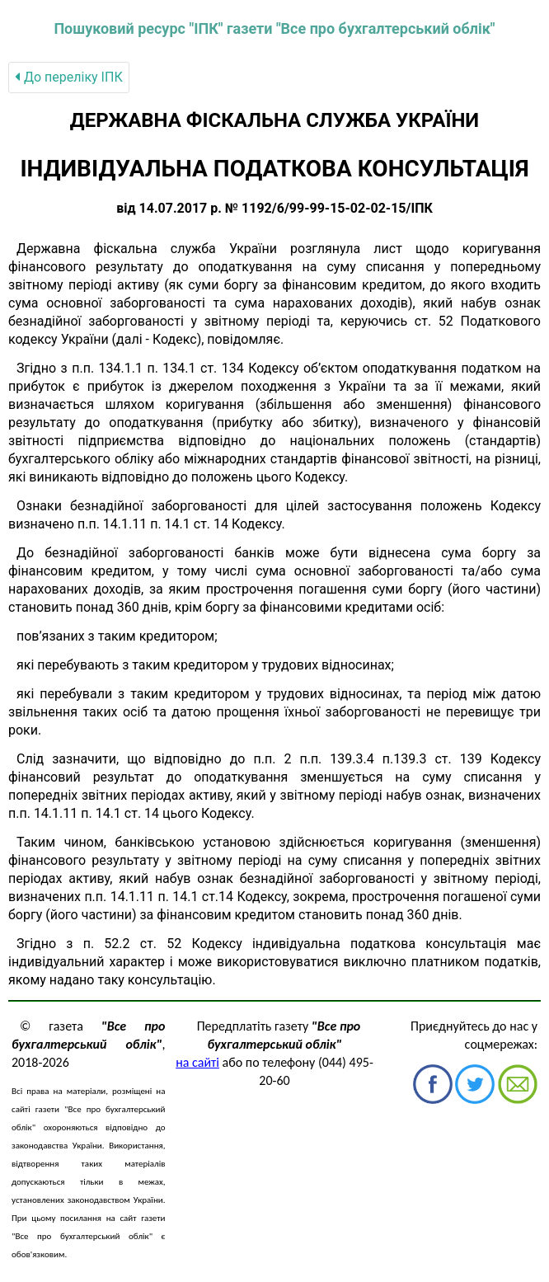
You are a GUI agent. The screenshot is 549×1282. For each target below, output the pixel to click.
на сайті (197, 1062)
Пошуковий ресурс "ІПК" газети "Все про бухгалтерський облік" (274, 28)
